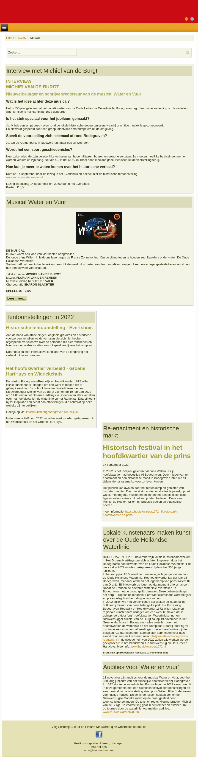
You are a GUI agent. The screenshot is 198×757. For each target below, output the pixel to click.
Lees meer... (16, 298)
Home (10, 37)
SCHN (22, 37)
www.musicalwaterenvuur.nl (24, 177)
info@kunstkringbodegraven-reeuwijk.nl (52, 412)
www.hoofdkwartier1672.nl (148, 646)
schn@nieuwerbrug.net (99, 750)
